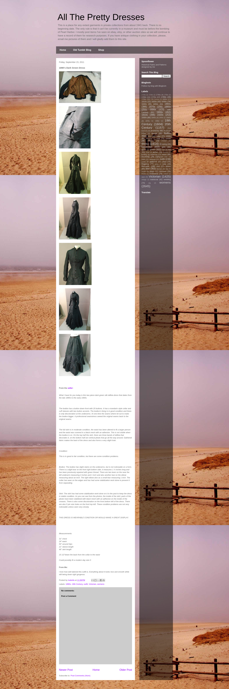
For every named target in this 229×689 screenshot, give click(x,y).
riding (156, 164)
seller (70, 388)
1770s (153, 97)
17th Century (154, 99)
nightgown (159, 157)
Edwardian (147, 147)
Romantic (146, 166)
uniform (165, 174)
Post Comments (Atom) (80, 676)
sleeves (159, 169)
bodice (167, 133)
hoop (147, 152)
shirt (158, 166)
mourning (145, 157)
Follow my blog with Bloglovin (154, 86)
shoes (168, 166)
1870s (152, 106)
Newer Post (66, 669)
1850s (155, 104)
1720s (151, 95)
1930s (144, 117)
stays (152, 171)
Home (63, 50)
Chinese (149, 138)
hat (169, 150)
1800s (164, 99)
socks (144, 171)
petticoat (153, 162)
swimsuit (162, 171)
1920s (160, 115)
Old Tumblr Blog (82, 50)
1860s (167, 104)
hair (163, 150)
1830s (164, 101)
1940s (153, 117)
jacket (155, 152)
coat (158, 138)
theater (144, 174)
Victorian (92, 584)
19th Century (77, 584)
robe (164, 164)
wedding (167, 179)
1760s (144, 97)
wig (149, 183)
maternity (153, 154)
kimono (165, 152)
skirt (147, 168)
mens (164, 154)
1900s (160, 112)
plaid (164, 162)
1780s (163, 97)
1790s (144, 99)
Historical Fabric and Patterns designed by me (154, 66)
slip (166, 169)
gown (152, 149)
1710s (144, 95)
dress (145, 143)
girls (163, 147)
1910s (145, 115)
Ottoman (152, 159)
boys (150, 136)
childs (168, 136)
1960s (168, 117)
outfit (86, 584)
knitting (144, 154)
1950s (161, 117)
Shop (101, 50)
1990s (157, 121)
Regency (145, 164)
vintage (144, 179)
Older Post (125, 669)
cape (158, 136)
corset (168, 138)
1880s (168, 106)
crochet (164, 141)
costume (150, 141)
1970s (147, 121)
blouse (154, 133)
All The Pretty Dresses (101, 17)
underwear (153, 174)
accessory (155, 131)
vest (143, 177)
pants (144, 162)
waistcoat (154, 179)
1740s (158, 95)
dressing (163, 144)
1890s (68, 584)
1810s (144, 101)
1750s (166, 95)
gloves (144, 150)
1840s (144, 104)
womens (100, 584)
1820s (154, 101)
